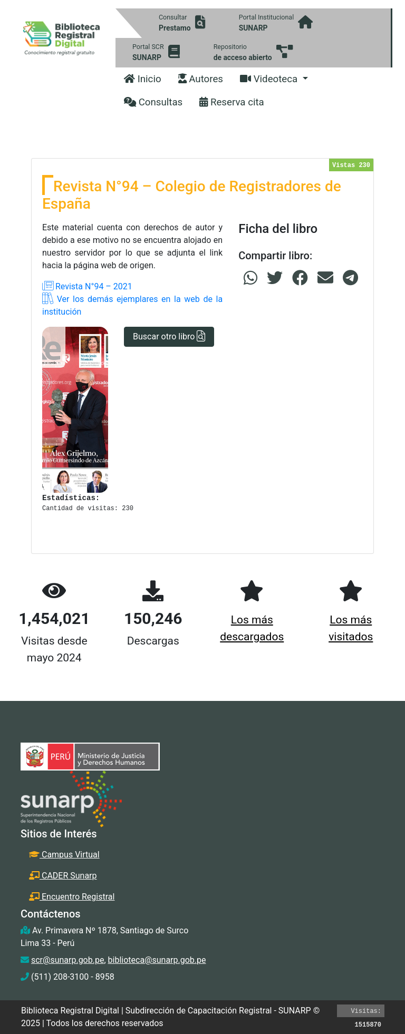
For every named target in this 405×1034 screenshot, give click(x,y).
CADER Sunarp (63, 876)
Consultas (153, 102)
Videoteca (270, 79)
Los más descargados (252, 628)
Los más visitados (351, 628)
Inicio (142, 79)
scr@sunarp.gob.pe (67, 960)
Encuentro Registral (71, 897)
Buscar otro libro (169, 336)
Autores (200, 79)
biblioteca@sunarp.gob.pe (157, 960)
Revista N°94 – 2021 (87, 286)
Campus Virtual (64, 855)
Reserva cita (231, 102)
